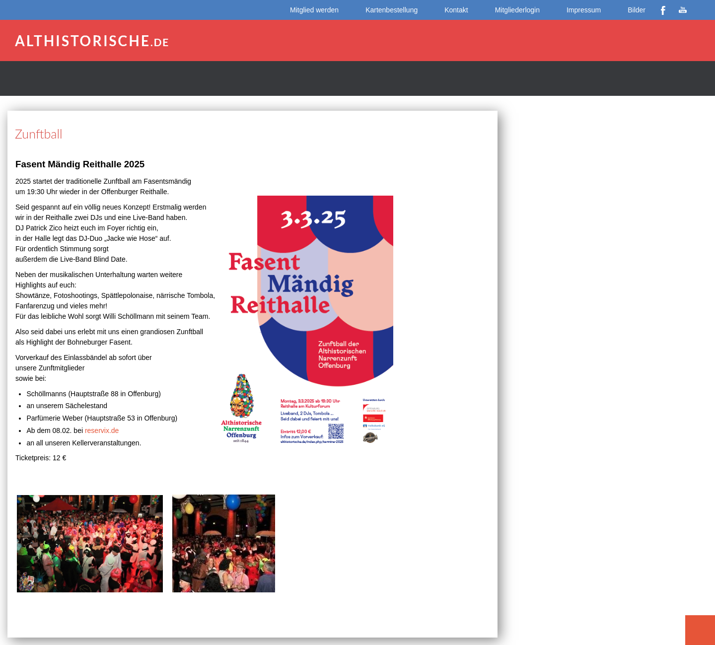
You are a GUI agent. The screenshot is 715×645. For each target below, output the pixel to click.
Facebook (663, 10)
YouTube (683, 10)
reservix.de (102, 430)
